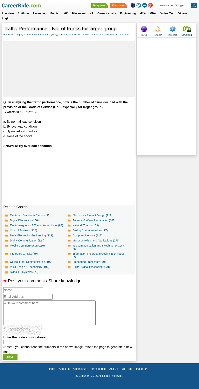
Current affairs (106, 13)
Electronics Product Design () (92, 215)
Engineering (128, 13)
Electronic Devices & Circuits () (30, 215)
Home (6, 34)
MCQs (144, 35)
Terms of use (98, 368)
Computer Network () (87, 235)
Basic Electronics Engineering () (31, 235)
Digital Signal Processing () (91, 266)
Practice (118, 5)
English (55, 13)
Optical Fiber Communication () (31, 261)
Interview (8, 13)
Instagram (142, 368)
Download (187, 35)
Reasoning (40, 13)
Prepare (99, 5)
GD (66, 13)
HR (91, 13)
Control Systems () (23, 230)
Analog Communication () (90, 230)
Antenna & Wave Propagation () (93, 220)
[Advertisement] (69, 69)
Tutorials (172, 35)
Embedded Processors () (89, 261)
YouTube (127, 368)
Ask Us (113, 368)
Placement (79, 13)
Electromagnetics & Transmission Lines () (36, 225)
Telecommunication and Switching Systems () (98, 247)
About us (64, 368)
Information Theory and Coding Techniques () (98, 255)
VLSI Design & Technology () (29, 266)
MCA (143, 13)
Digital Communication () (27, 240)
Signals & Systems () (24, 272)
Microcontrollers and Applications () (95, 240)
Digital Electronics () (24, 220)
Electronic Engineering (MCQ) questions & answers (53, 34)
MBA (153, 13)
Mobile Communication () (27, 245)
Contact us (79, 368)
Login (5, 18)
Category (18, 34)
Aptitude (23, 13)
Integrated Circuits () (24, 253)
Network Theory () (85, 225)
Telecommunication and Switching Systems (106, 34)
